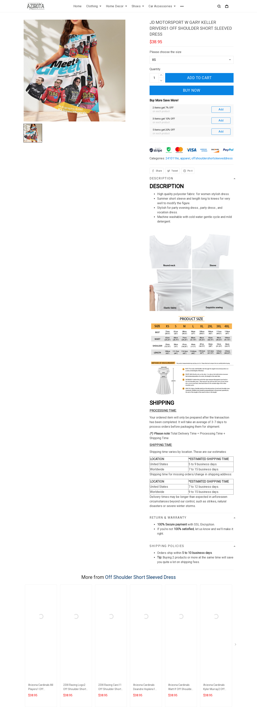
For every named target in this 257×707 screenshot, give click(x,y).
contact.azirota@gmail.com (41, 677)
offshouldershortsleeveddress (212, 117)
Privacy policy (87, 647)
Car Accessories (162, 6)
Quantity (155, 69)
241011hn (172, 117)
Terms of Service (89, 654)
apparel (185, 117)
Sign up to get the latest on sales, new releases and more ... (208, 649)
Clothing (93, 6)
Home (77, 6)
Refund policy (87, 666)
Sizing (136, 660)
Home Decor (116, 6)
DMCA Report (173, 689)
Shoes (138, 6)
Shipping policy (88, 660)
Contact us (139, 647)
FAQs (135, 654)
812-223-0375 (33, 672)
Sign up (224, 659)
